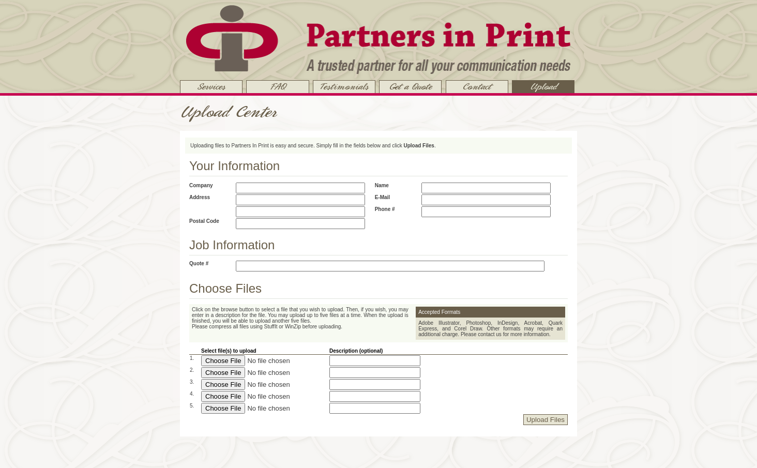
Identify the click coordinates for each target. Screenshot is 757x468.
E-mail (382, 197)
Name (382, 185)
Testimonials (344, 87)
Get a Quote (410, 87)
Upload (543, 87)
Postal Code (204, 221)
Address (199, 197)
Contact (476, 87)
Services (211, 87)
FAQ (277, 87)
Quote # (198, 263)
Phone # (385, 209)
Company (201, 185)
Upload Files (545, 420)
